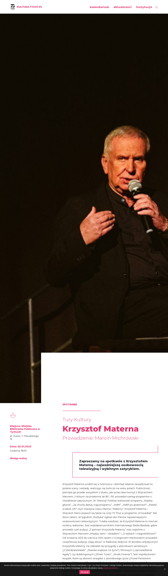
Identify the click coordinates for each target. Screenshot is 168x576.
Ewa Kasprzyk (32, 476)
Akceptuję (84, 572)
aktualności (123, 7)
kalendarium (99, 7)
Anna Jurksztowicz (131, 478)
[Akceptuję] (164, 569)
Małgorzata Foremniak (79, 478)
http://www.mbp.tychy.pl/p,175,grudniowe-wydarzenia (89, 361)
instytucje (144, 7)
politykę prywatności (110, 568)
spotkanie (22, 418)
